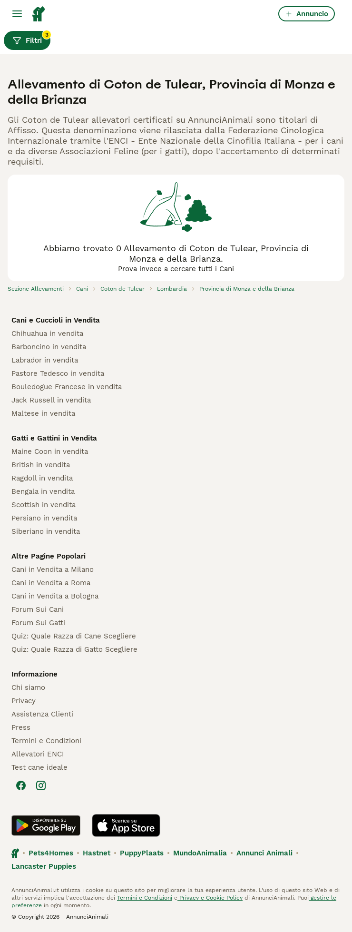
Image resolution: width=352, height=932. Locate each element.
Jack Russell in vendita (51, 400)
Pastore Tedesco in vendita (57, 373)
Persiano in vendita (44, 518)
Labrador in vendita (44, 360)
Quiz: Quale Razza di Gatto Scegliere (74, 649)
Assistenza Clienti (42, 714)
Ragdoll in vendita (42, 478)
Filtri (31, 38)
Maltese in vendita (43, 413)
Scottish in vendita (43, 504)
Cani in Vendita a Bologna (54, 596)
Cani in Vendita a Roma (50, 583)
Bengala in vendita (43, 491)
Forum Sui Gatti (38, 622)
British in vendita (40, 465)
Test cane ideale (39, 767)
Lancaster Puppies (43, 866)
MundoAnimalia (200, 853)
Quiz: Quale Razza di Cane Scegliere (73, 636)
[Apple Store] (126, 825)
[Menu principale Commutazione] (17, 13)
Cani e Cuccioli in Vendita (55, 320)
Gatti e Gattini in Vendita (54, 438)
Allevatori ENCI (37, 754)
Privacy (23, 701)
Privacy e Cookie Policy (210, 897)
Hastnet (96, 853)
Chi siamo (28, 687)
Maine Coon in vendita (49, 451)
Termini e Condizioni (46, 740)
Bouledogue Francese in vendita (66, 387)
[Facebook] (20, 785)
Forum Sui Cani (37, 609)
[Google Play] (45, 825)
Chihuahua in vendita (47, 333)
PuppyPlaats (142, 853)
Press (20, 727)
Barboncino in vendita (48, 347)
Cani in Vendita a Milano (52, 569)
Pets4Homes (51, 853)
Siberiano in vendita (45, 531)
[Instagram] (40, 785)
